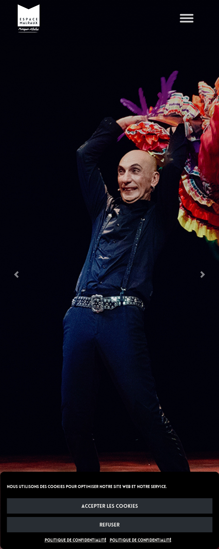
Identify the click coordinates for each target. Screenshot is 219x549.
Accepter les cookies (109, 506)
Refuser (109, 524)
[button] (16, 274)
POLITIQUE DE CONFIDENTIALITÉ (75, 540)
